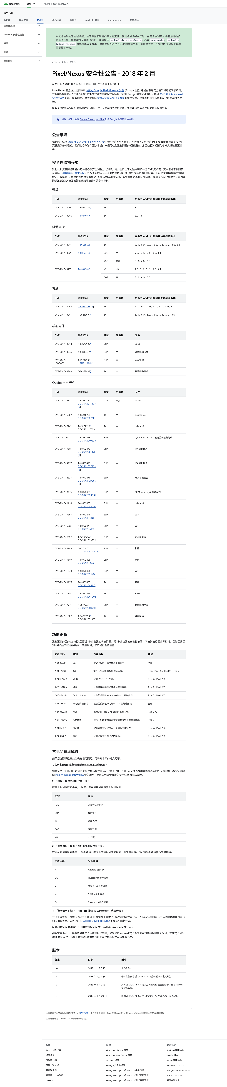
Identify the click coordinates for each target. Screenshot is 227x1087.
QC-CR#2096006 (87, 596)
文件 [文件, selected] (29, 3)
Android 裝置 (92, 20)
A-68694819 (84, 215)
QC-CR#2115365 (86, 529)
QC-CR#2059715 (86, 418)
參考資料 (134, 20)
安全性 (73, 62)
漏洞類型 (67, 173)
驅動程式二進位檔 (54, 1075)
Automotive (114, 20)
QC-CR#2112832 (86, 563)
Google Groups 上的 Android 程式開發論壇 (127, 1075)
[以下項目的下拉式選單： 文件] (35, 4)
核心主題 (56, 20)
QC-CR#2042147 (86, 585)
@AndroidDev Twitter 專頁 (119, 1055)
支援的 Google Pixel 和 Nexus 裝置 (105, 90)
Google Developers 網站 (92, 119)
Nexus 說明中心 (174, 1060)
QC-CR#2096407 (87, 506)
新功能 (7, 20)
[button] (18, 25)
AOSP (54, 62)
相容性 (73, 20)
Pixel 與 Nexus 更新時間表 (69, 774)
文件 (64, 62)
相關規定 (50, 1055)
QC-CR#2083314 (86, 551)
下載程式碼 (51, 1060)
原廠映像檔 (51, 1070)
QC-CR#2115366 (86, 517)
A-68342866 (84, 269)
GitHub (49, 1080)
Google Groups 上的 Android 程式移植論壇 (127, 1080)
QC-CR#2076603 (87, 403)
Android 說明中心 (175, 1050)
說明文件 (8, 12)
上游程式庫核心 (85, 363)
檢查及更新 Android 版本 (111, 98)
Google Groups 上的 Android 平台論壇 (125, 1070)
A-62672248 (84, 306)
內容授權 (84, 1013)
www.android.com (176, 1065)
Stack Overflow (174, 1075)
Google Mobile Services (178, 1070)
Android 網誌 (112, 1060)
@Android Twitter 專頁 (117, 1050)
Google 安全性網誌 (115, 1065)
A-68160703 (84, 253)
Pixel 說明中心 (173, 1055)
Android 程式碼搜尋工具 (56, 3)
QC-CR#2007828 (87, 440)
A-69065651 (84, 244)
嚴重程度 (80, 173)
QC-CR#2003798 (87, 608)
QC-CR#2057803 (87, 466)
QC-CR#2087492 (86, 452)
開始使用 (23, 20)
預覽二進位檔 (52, 1065)
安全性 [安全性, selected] (40, 20)
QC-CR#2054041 (87, 495)
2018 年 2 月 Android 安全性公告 (86, 142)
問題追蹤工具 (173, 1080)
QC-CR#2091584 (86, 574)
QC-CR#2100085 (87, 480)
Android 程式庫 (53, 1050)
